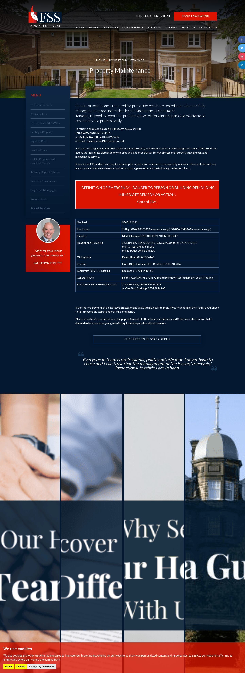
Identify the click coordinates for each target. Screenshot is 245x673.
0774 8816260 (156, 288)
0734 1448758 (144, 270)
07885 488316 (172, 263)
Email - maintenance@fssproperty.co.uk (101, 141)
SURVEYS (171, 27)
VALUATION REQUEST (48, 263)
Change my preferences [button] (41, 666)
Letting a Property (41, 104)
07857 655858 (145, 246)
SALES (93, 27)
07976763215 (152, 284)
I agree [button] (8, 666)
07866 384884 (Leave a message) (191, 229)
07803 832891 (149, 235)
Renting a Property (42, 132)
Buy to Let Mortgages (43, 190)
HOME (80, 27)
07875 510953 (188, 242)
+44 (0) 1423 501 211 (157, 16)
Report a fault (39, 199)
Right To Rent (38, 141)
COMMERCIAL (132, 27)
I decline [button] (20, 666)
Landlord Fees (39, 150)
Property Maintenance (44, 181)
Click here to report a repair (147, 339)
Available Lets (39, 113)
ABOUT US (188, 27)
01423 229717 (110, 136)
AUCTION (154, 27)
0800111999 (129, 222)
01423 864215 (146, 242)
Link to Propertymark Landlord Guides (43, 161)
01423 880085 (140, 229)
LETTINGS (110, 27)
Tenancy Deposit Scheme (45, 172)
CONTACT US (208, 27)
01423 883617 (169, 235)
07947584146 (145, 257)
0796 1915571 (148, 277)
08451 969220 (146, 250)
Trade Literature (40, 208)
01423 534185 (102, 132)
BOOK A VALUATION (195, 16)
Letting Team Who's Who (45, 122)
